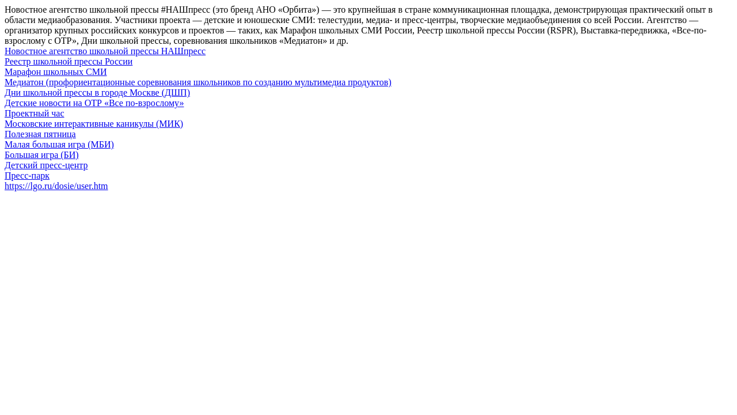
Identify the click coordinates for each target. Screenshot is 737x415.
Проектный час (34, 113)
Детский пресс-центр (46, 165)
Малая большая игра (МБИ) (59, 144)
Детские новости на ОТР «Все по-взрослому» (94, 103)
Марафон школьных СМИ (56, 72)
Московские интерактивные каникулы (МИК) (94, 124)
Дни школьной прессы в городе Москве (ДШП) (97, 92)
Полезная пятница (40, 134)
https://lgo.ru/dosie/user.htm (56, 186)
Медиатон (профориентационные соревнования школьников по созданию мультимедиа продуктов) (198, 82)
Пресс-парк (27, 175)
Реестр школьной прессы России (68, 61)
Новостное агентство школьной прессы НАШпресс (105, 51)
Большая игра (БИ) (42, 155)
